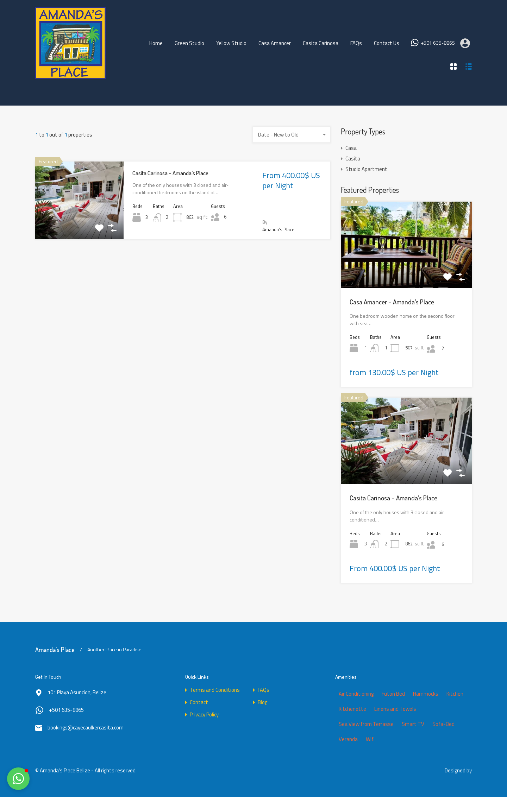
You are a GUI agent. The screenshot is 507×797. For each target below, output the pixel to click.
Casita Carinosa (320, 43)
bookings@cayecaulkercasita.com (86, 727)
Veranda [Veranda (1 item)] (348, 739)
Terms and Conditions (215, 689)
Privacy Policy (204, 714)
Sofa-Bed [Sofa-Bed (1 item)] (443, 724)
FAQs (356, 43)
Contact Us (386, 43)
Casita (352, 158)
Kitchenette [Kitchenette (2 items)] (352, 709)
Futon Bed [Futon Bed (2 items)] (393, 694)
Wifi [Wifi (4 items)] (370, 739)
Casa (351, 148)
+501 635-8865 (438, 43)
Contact (199, 702)
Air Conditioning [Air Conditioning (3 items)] (356, 694)
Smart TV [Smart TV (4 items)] (413, 724)
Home (156, 43)
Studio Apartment (366, 169)
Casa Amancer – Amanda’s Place (392, 301)
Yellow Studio (231, 43)
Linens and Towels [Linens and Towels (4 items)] (395, 709)
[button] (18, 778)
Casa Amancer (274, 43)
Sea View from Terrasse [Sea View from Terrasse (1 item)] (366, 724)
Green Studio (189, 43)
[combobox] (291, 135)
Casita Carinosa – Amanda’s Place (170, 173)
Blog (262, 702)
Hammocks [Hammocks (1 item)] (425, 694)
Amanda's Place (55, 649)
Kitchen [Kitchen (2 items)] (454, 694)
